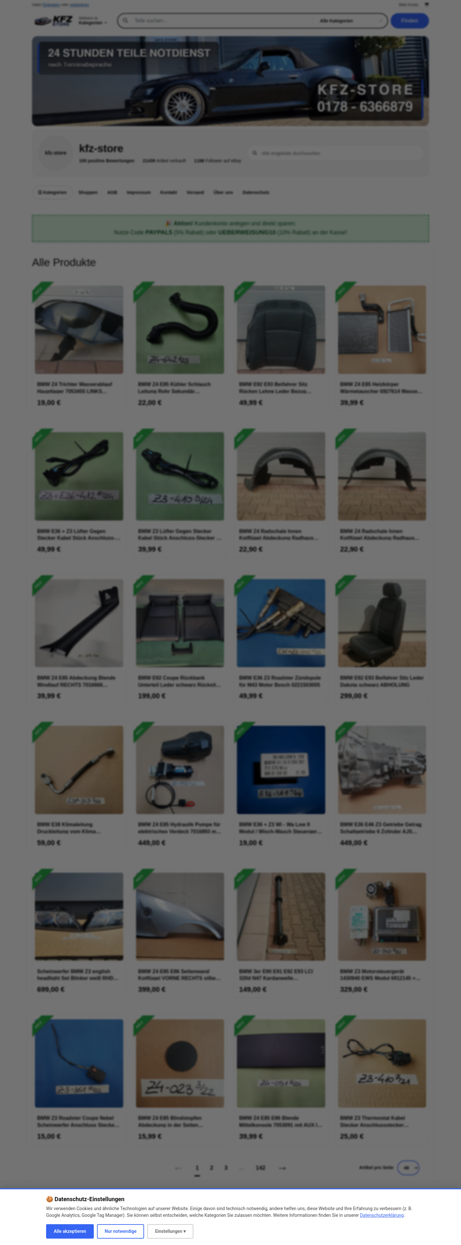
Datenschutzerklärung (382, 1215)
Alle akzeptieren (70, 1231)
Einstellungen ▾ (170, 1231)
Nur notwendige (120, 1231)
